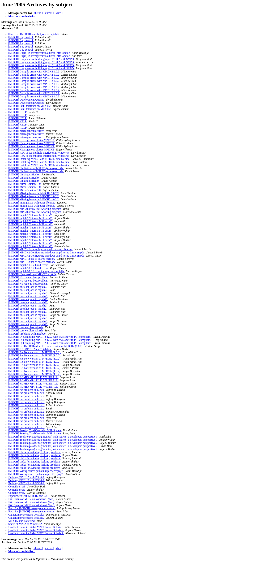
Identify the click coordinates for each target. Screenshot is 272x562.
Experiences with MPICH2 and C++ (28, 495)
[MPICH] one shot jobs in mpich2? (28, 286)
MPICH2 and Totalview (22, 520)
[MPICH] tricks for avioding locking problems (34, 452)
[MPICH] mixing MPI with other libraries (32, 202)
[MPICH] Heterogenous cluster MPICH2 (31, 140)
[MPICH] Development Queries (26, 99)
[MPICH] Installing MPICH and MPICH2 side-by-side (39, 158)
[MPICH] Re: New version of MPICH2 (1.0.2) (34, 352)
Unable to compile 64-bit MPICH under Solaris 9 (36, 527)
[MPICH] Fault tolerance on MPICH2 (29, 105)
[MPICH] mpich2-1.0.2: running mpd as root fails (36, 271)
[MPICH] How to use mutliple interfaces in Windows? (39, 152)
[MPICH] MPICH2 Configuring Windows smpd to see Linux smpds (46, 252)
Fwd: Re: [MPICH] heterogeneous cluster (32, 508)
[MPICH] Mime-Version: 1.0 (24, 183)
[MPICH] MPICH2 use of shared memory (32, 258)
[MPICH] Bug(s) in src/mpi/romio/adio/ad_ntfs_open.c (39, 52)
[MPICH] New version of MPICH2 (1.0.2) (32, 274)
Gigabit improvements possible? (26, 514)
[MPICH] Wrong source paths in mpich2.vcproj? (35, 470)
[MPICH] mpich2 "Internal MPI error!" (30, 215)
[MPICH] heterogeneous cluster (26, 130)
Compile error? (17, 486)
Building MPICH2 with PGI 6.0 (26, 477)
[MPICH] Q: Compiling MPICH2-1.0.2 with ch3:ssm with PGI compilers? (50, 336)
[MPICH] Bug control (20, 37)
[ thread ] (38, 12)
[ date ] (58, 12)
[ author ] (49, 12)
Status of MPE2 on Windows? (25, 523)
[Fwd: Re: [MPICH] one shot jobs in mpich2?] (34, 34)
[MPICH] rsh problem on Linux (26, 389)
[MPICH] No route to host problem (28, 277)
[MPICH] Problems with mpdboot (27, 333)
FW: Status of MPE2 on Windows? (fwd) (31, 499)
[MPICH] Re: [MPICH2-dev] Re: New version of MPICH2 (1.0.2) (45, 346)
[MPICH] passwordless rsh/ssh (25, 327)
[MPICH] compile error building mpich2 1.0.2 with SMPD (41, 59)
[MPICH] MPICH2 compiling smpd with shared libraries (40, 249)
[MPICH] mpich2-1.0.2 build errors (28, 264)
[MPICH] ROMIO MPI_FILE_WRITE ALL (33, 377)
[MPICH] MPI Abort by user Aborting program (35, 208)
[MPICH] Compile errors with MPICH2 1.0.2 (34, 71)
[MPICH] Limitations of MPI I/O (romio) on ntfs (36, 168)
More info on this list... (21, 16)
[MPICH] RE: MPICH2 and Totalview (30, 349)
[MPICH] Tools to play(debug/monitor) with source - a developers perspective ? (53, 436)
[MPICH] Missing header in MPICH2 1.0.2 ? (33, 193)
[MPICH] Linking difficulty (24, 174)
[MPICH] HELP (17, 112)
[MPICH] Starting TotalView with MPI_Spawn (35, 430)
